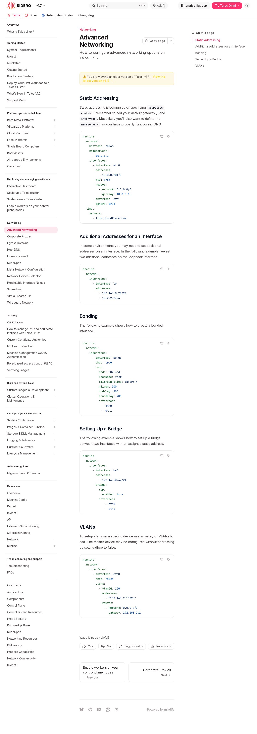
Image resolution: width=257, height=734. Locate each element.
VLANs (199, 65)
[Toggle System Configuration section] (31, 420)
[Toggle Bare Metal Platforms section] (31, 120)
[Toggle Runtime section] (31, 546)
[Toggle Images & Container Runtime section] (31, 427)
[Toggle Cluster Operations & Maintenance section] (31, 398)
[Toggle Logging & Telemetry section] (31, 440)
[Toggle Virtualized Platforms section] (31, 126)
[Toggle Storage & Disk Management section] (31, 433)
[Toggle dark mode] (247, 6)
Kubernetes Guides (57, 16)
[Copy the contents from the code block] (161, 136)
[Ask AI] (168, 136)
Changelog (86, 16)
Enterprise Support (194, 5)
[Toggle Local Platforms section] (31, 140)
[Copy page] (154, 40)
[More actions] (170, 40)
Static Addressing (207, 40)
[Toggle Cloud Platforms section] (31, 133)
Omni (31, 16)
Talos (13, 16)
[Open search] (118, 5)
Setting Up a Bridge (208, 59)
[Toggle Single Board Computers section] (31, 146)
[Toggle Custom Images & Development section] (31, 390)
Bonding (200, 53)
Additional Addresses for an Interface (220, 46)
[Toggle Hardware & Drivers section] (31, 447)
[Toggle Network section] (31, 539)
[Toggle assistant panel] (159, 5)
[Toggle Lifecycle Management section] (31, 453)
